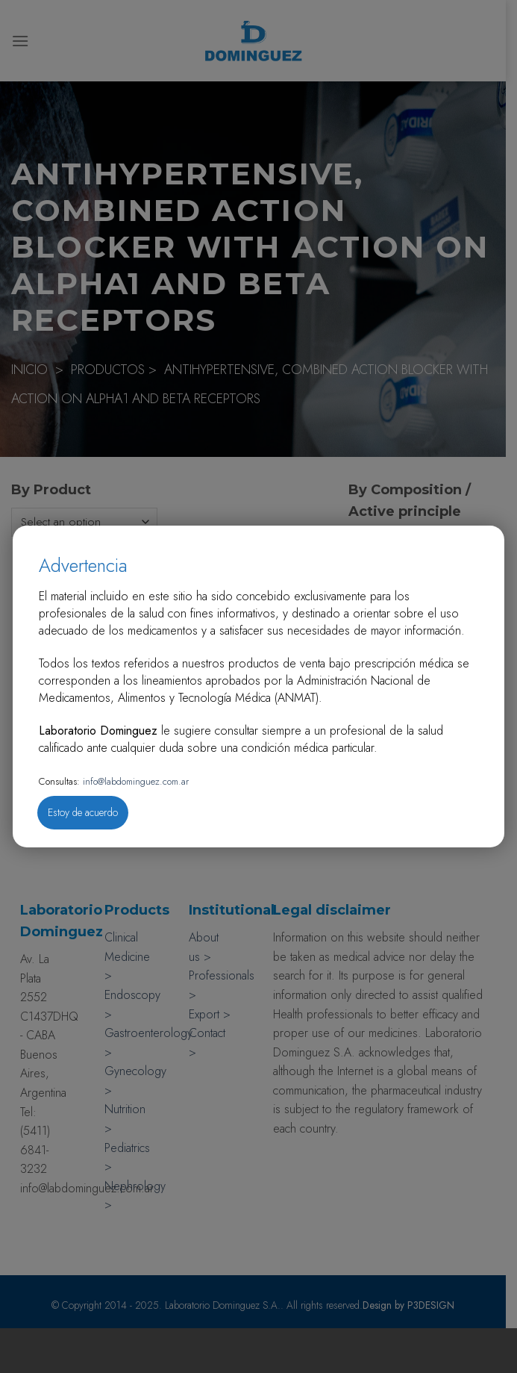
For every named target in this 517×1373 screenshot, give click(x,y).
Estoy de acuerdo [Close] (83, 812)
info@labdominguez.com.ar (134, 781)
